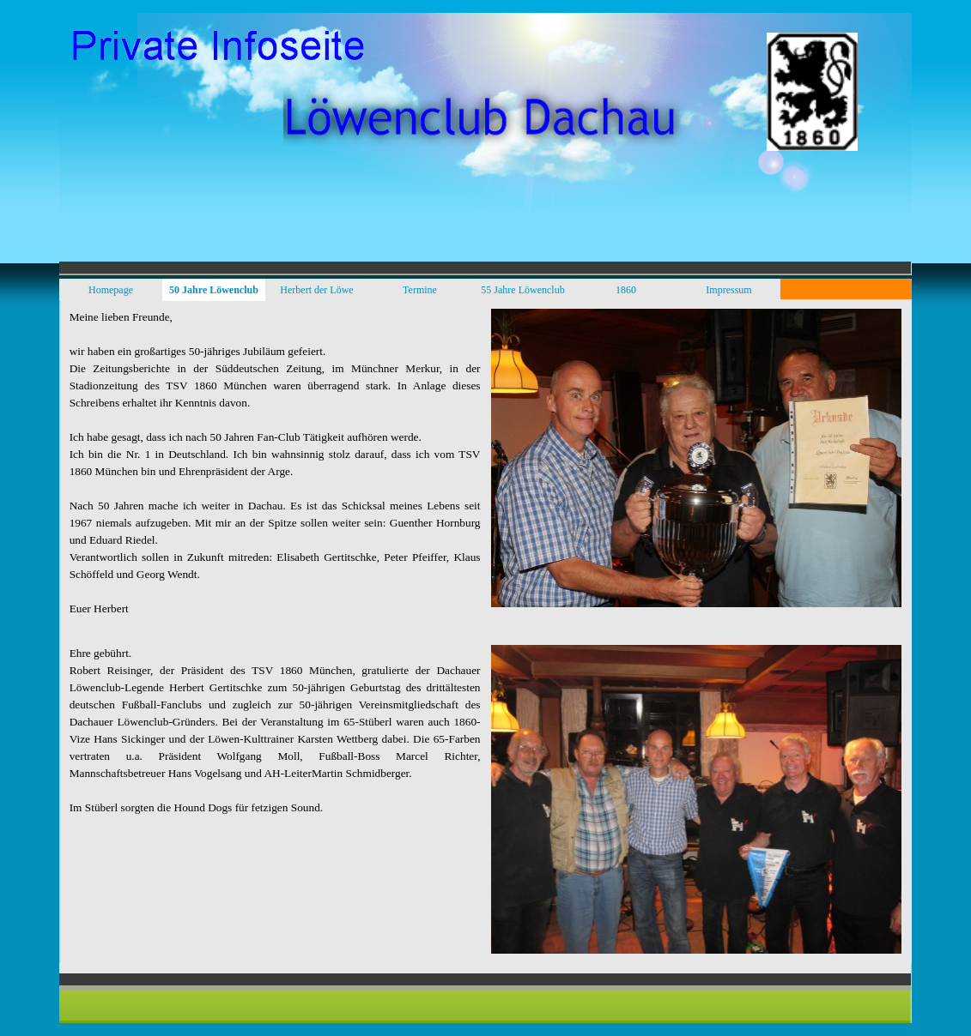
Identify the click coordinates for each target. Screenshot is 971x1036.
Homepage (110, 290)
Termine (420, 290)
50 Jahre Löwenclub (213, 290)
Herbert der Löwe (316, 290)
